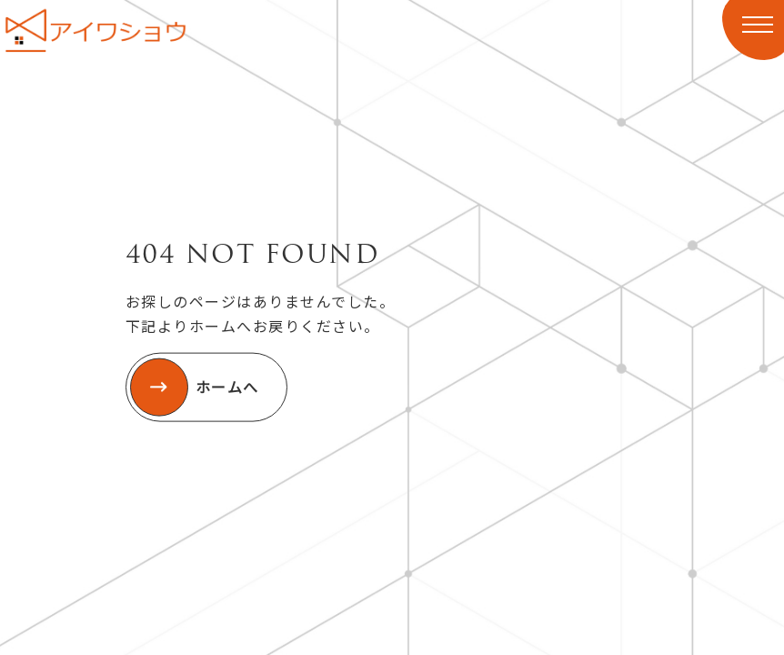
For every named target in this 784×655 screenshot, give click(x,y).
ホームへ (194, 387)
